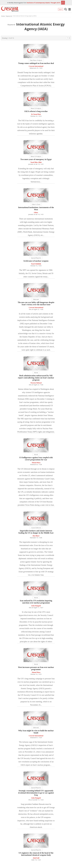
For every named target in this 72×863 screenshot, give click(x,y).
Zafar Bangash (36, 606)
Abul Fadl (36, 858)
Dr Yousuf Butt (36, 114)
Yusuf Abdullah (36, 264)
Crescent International (36, 66)
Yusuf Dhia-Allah (36, 162)
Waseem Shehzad (36, 383)
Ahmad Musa (36, 463)
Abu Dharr (36, 536)
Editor (36, 213)
